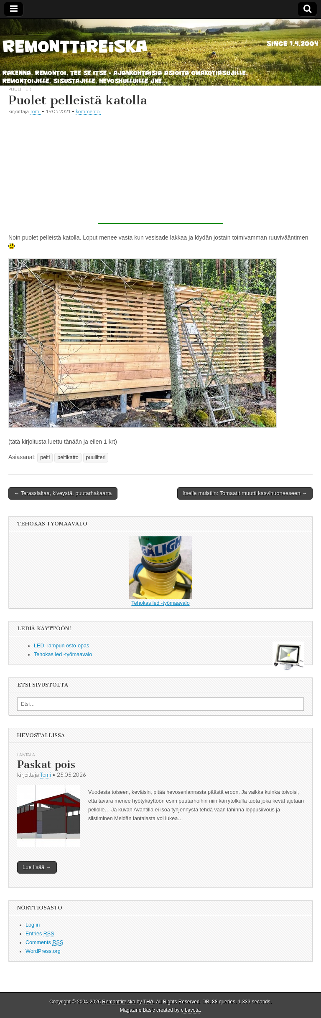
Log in (32, 925)
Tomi (35, 111)
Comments (44, 943)
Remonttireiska (118, 1002)
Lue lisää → (37, 867)
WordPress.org (43, 951)
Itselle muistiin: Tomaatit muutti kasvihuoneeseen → (245, 493)
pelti (45, 457)
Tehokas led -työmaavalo (160, 571)
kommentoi (88, 111)
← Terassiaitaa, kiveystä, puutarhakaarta (63, 493)
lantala (26, 754)
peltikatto (67, 457)
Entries (39, 934)
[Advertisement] (160, 171)
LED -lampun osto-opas (61, 646)
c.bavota (190, 1010)
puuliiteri (20, 89)
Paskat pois (46, 764)
